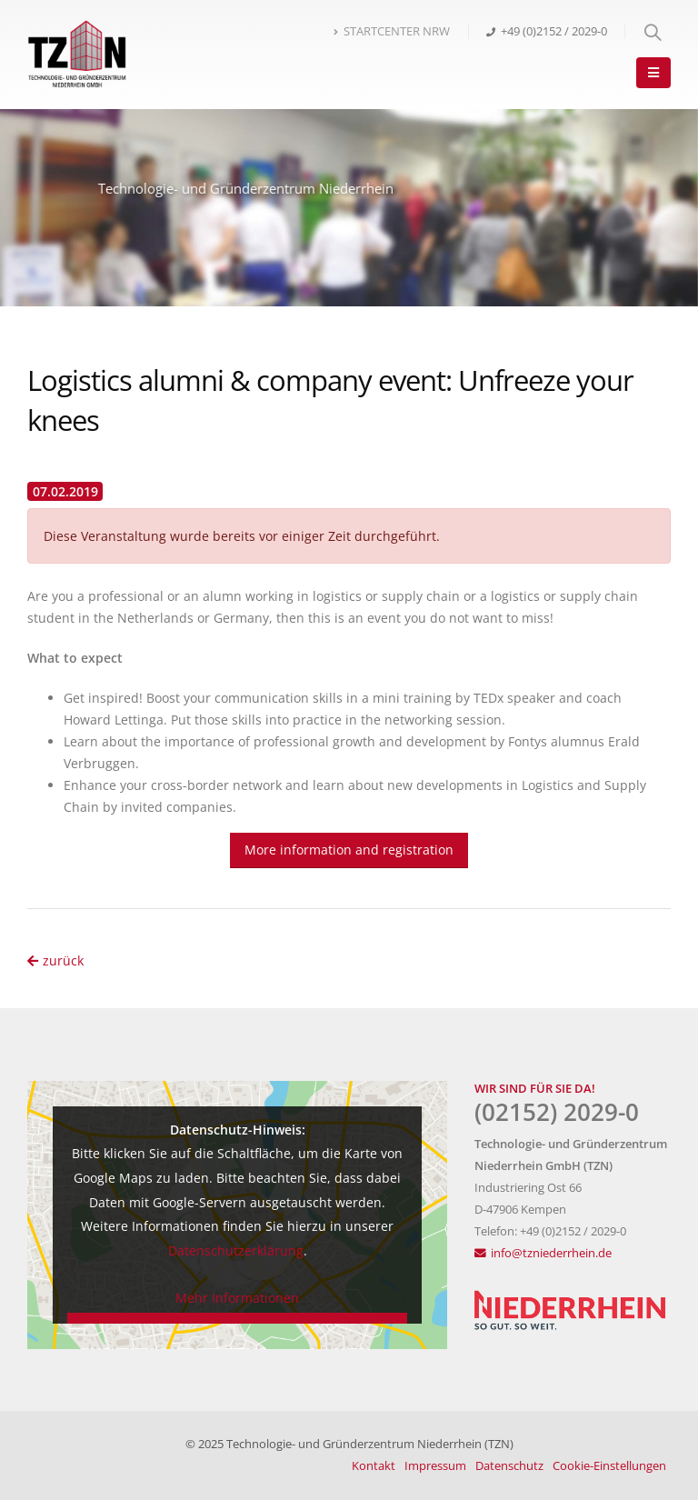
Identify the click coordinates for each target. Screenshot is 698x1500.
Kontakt (373, 1466)
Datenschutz (509, 1466)
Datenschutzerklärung (236, 1250)
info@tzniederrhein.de (551, 1253)
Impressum (435, 1466)
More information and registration (349, 849)
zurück (55, 960)
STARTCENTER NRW (392, 31)
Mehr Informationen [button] (237, 1297)
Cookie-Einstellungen (609, 1466)
